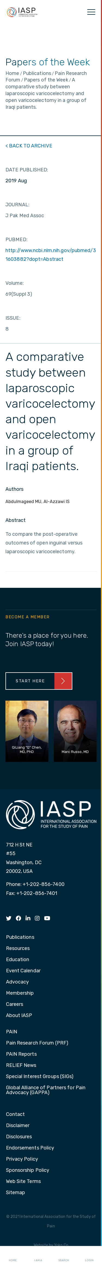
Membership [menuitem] (20, 993)
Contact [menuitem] (15, 1114)
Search (63, 1255)
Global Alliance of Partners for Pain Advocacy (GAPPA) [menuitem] (46, 1090)
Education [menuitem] (17, 960)
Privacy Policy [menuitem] (22, 1159)
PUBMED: (16, 240)
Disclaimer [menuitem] (18, 1125)
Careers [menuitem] (14, 1004)
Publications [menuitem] (20, 937)
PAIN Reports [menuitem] (21, 1054)
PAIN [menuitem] (11, 1032)
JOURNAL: (17, 205)
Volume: (14, 283)
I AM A (38, 1255)
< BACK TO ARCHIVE (28, 146)
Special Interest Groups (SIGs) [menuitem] (40, 1076)
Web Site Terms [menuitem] (23, 1181)
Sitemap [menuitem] (15, 1193)
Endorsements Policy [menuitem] (30, 1148)
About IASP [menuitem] (19, 1015)
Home (13, 1255)
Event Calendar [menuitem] (23, 971)
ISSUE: (12, 318)
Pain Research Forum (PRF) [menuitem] (37, 1043)
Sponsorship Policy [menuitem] (28, 1170)
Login (89, 1255)
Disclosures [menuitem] (19, 1137)
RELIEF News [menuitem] (21, 1065)
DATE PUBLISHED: (26, 170)
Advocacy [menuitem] (17, 982)
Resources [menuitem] (18, 948)
